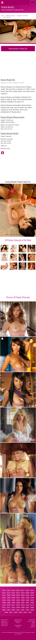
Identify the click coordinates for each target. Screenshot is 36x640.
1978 (8, 605)
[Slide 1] (7, 234)
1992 (8, 600)
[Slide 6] (19, 234)
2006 (8, 595)
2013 (8, 593)
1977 (13, 605)
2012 (13, 593)
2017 (23, 590)
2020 (8, 590)
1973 (32, 605)
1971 (8, 607)
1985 (8, 602)
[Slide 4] (14, 234)
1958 (6, 612)
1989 (23, 600)
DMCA (33, 622)
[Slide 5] (17, 234)
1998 (13, 598)
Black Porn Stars (4, 619)
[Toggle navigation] (32, 2)
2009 (27, 593)
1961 (23, 610)
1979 (4, 605)
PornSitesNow (10, 632)
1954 (25, 612)
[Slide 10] (29, 234)
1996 (23, 598)
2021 (4, 590)
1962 (18, 610)
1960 (27, 610)
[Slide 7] (22, 234)
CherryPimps (4, 621)
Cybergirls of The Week (22, 15)
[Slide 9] (27, 234)
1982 (23, 602)
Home (2, 15)
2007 (4, 595)
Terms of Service (31, 621)
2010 (23, 593)
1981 (27, 602)
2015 (32, 590)
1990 (18, 600)
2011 (18, 593)
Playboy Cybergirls (10, 15)
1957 (11, 612)
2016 (27, 590)
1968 (23, 607)
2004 (18, 595)
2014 (4, 593)
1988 (27, 600)
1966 (32, 607)
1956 (15, 612)
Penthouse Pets (4, 624)
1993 (4, 600)
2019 (13, 590)
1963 (13, 610)
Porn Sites (3, 632)
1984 (13, 602)
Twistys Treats (4, 625)
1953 (30, 612)
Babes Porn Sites (30, 632)
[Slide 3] (12, 234)
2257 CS (33, 624)
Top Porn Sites (17, 632)
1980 (32, 602)
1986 (4, 602)
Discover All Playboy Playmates (18, 297)
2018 (18, 590)
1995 (27, 598)
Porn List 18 (23, 632)
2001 (32, 595)
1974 (27, 605)
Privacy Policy (32, 619)
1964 (8, 610)
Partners (33, 625)
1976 (18, 605)
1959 (32, 610)
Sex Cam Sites (18, 633)
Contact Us (32, 626)
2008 (32, 593)
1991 (13, 600)
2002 (27, 595)
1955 (20, 612)
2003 (23, 595)
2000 (4, 598)
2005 (13, 595)
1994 (32, 598)
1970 (13, 607)
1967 (27, 607)
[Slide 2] (9, 234)
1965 (4, 610)
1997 (18, 598)
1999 (8, 598)
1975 (23, 605)
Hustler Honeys (4, 622)
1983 (18, 602)
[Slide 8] (24, 234)
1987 (32, 600)
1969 (18, 607)
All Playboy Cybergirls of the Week (18, 240)
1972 (4, 607)
